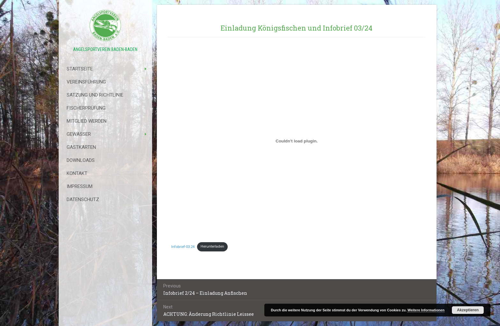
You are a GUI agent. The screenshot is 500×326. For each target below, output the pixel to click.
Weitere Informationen (426, 310)
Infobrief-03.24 (183, 246)
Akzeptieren (468, 310)
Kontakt (77, 173)
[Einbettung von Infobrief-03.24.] (297, 140)
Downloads (81, 160)
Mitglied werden (87, 121)
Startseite (80, 69)
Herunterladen (212, 246)
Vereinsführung (86, 82)
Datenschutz (83, 199)
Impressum (79, 186)
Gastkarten (81, 147)
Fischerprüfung (86, 108)
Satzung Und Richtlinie (95, 95)
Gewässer (79, 134)
